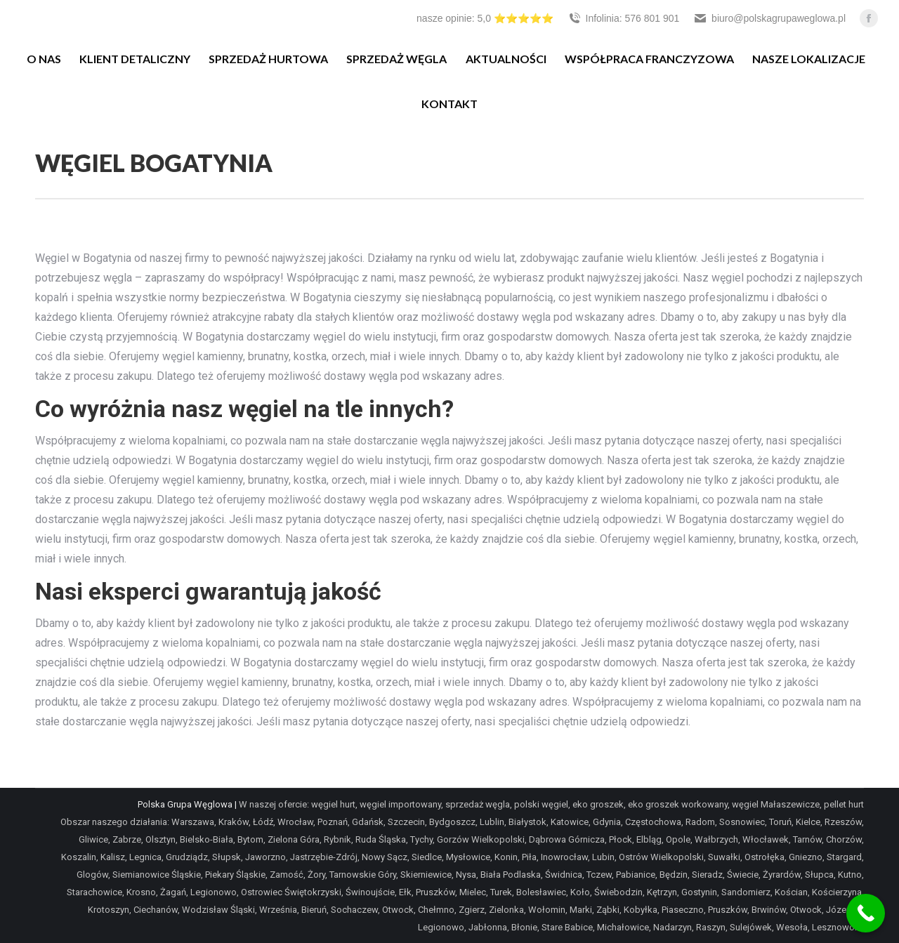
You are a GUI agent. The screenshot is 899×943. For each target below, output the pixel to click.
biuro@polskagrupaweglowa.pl (769, 18)
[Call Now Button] (865, 913)
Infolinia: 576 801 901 (623, 18)
